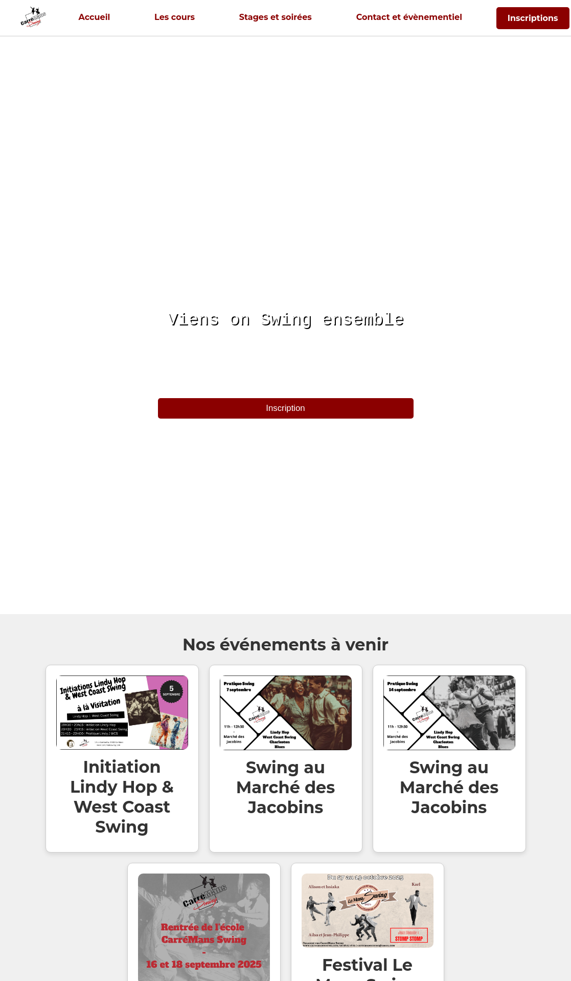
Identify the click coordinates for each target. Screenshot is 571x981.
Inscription (285, 408)
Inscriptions (533, 18)
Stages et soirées (275, 17)
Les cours (174, 17)
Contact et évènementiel (409, 17)
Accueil (94, 17)
